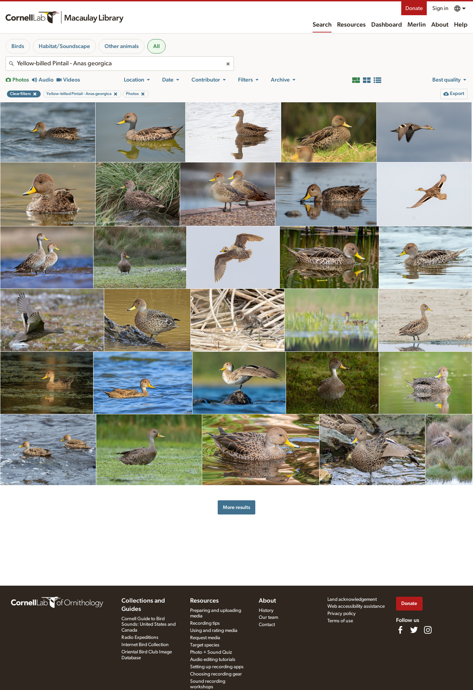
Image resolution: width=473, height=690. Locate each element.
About (440, 25)
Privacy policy (341, 613)
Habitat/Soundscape (64, 46)
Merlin (416, 25)
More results (236, 507)
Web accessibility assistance (356, 606)
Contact (267, 624)
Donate (414, 8)
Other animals (122, 46)
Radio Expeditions (139, 637)
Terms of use (340, 620)
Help (460, 25)
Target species (204, 645)
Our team (268, 617)
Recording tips (205, 623)
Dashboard (386, 25)
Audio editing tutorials (212, 659)
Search (322, 25)
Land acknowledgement (352, 599)
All (156, 46)
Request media (205, 637)
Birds (17, 46)
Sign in (440, 8)
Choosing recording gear (216, 674)
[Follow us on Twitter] (414, 630)
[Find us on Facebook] (400, 630)
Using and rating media (213, 630)
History (266, 610)
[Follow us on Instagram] (428, 630)
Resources (351, 25)
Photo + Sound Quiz (211, 652)
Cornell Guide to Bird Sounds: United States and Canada (148, 624)
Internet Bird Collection (145, 644)
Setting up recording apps (217, 666)
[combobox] (120, 63)
